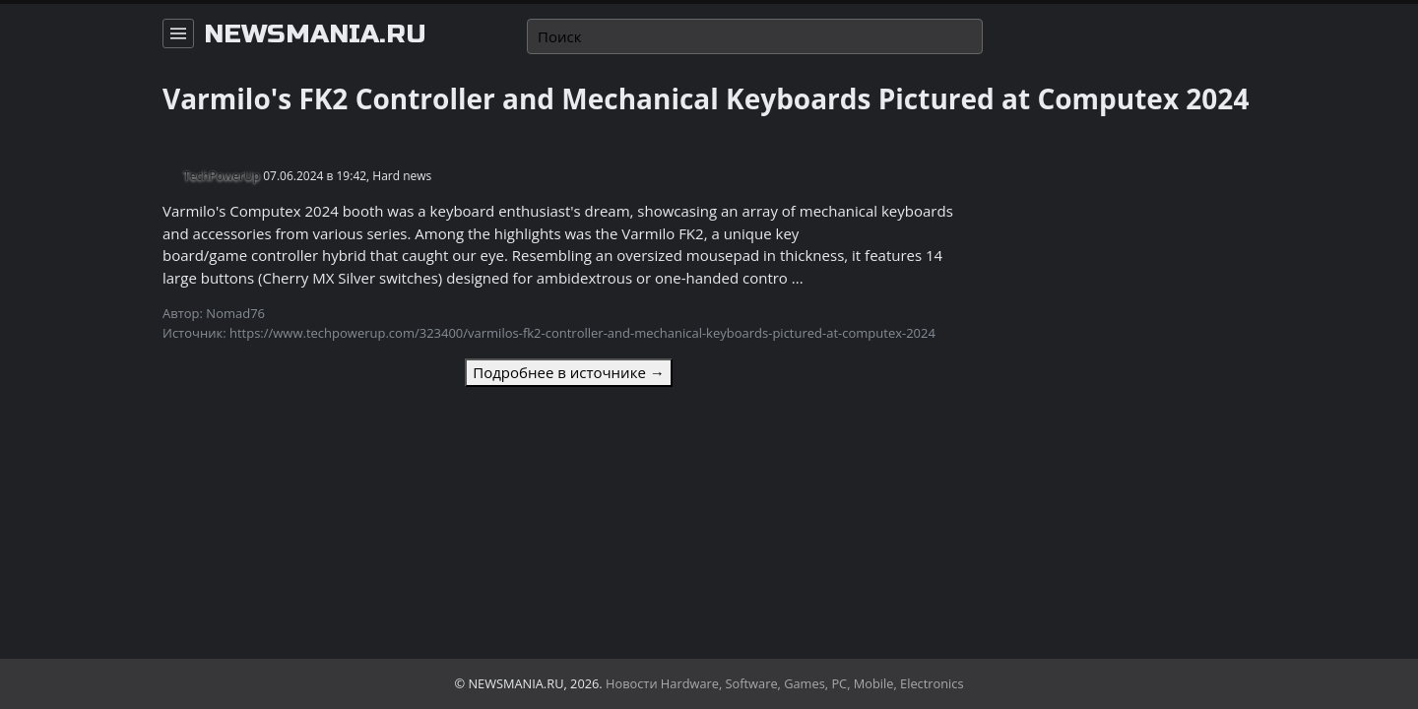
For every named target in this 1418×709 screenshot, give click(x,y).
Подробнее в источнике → (568, 372)
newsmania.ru (315, 34)
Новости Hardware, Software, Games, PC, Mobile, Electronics (785, 683)
